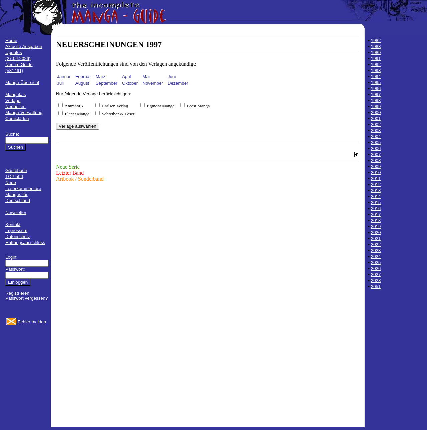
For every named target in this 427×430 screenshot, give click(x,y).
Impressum (16, 230)
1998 (376, 100)
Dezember (178, 83)
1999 (376, 106)
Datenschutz (17, 236)
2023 (376, 250)
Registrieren (17, 293)
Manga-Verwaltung (23, 112)
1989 (376, 52)
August (82, 83)
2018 (376, 220)
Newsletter (15, 212)
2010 (376, 172)
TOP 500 (14, 176)
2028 (376, 280)
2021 (376, 238)
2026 (376, 268)
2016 (376, 208)
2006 (376, 148)
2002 (376, 124)
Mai (145, 76)
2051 (376, 286)
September (106, 83)
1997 (376, 94)
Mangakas (15, 94)
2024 (376, 256)
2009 (376, 166)
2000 (376, 112)
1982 (376, 40)
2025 (376, 262)
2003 (376, 130)
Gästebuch (16, 170)
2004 (376, 136)
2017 (376, 214)
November (152, 83)
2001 (376, 118)
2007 (376, 154)
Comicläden (17, 118)
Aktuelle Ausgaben (23, 46)
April (126, 76)
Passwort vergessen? (26, 298)
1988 (376, 46)
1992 (376, 64)
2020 (376, 232)
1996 (376, 88)
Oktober (130, 83)
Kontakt (12, 224)
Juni (172, 76)
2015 (376, 202)
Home (11, 40)
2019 (376, 226)
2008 (376, 160)
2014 (376, 196)
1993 (376, 70)
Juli (60, 83)
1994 (376, 76)
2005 (376, 142)
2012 (376, 184)
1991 (376, 58)
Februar (83, 76)
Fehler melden (32, 321)
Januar (64, 76)
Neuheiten (15, 106)
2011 (376, 178)
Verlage (12, 100)
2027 (376, 274)
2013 (376, 190)
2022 (376, 244)
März (100, 76)
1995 (376, 82)
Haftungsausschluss (25, 242)
